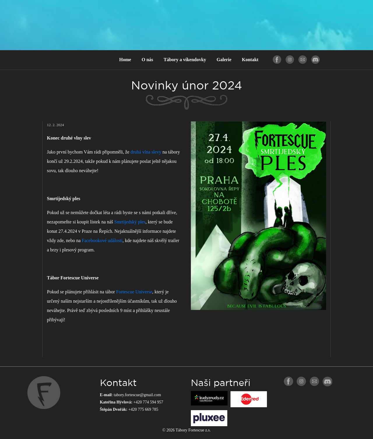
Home (125, 59)
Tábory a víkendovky (185, 59)
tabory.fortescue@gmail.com (137, 395)
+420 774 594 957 (148, 402)
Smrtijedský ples (129, 221)
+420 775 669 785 (143, 409)
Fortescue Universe (134, 291)
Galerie (224, 59)
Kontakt (250, 59)
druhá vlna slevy (146, 151)
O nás (147, 59)
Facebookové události (102, 240)
